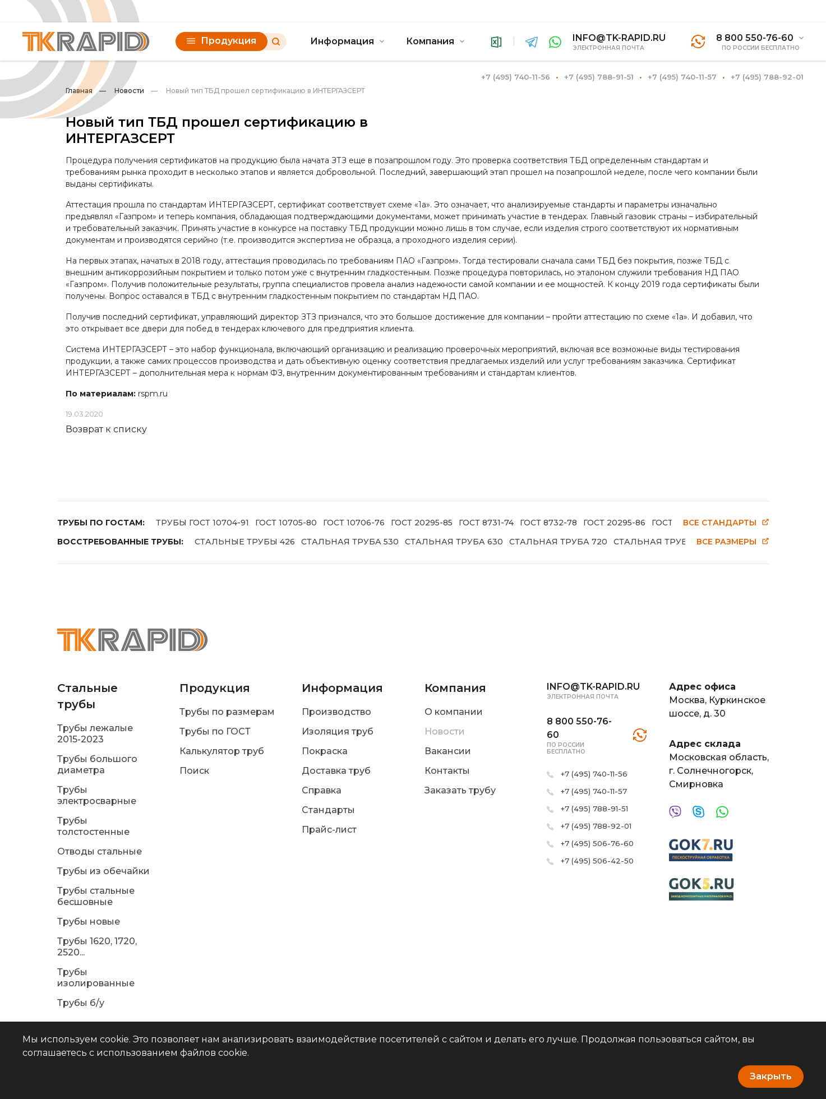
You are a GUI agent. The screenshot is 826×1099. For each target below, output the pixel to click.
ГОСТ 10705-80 (286, 523)
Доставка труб (336, 770)
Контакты (447, 770)
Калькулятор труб (221, 751)
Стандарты (328, 810)
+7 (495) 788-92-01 (767, 76)
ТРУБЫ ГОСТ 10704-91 (202, 523)
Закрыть (771, 1076)
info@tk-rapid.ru (619, 38)
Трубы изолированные (96, 978)
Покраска (325, 751)
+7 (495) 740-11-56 (515, 76)
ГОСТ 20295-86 (614, 523)
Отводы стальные (99, 851)
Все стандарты (726, 523)
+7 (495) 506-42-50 (597, 860)
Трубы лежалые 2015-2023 (95, 734)
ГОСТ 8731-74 (486, 523)
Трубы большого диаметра (97, 764)
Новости (121, 90)
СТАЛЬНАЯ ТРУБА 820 (662, 542)
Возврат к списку (106, 429)
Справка (322, 790)
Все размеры (732, 542)
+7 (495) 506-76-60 (597, 843)
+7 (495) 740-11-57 (682, 76)
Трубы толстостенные (93, 826)
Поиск (194, 770)
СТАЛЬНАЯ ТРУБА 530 (350, 542)
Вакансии (447, 751)
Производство (336, 711)
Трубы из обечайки (103, 871)
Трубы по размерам (227, 711)
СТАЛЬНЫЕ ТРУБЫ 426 (245, 542)
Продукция (221, 40)
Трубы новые (88, 921)
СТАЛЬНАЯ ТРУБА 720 (558, 542)
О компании (453, 711)
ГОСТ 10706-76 (354, 523)
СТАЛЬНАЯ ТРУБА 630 (454, 542)
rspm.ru (153, 394)
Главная (79, 90)
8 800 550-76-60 (754, 38)
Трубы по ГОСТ (215, 731)
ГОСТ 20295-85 (422, 523)
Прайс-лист (329, 829)
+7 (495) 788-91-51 (599, 76)
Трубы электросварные (96, 795)
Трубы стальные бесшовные (96, 896)
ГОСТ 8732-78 (548, 523)
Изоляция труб (337, 731)
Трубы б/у (80, 1003)
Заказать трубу (460, 790)
